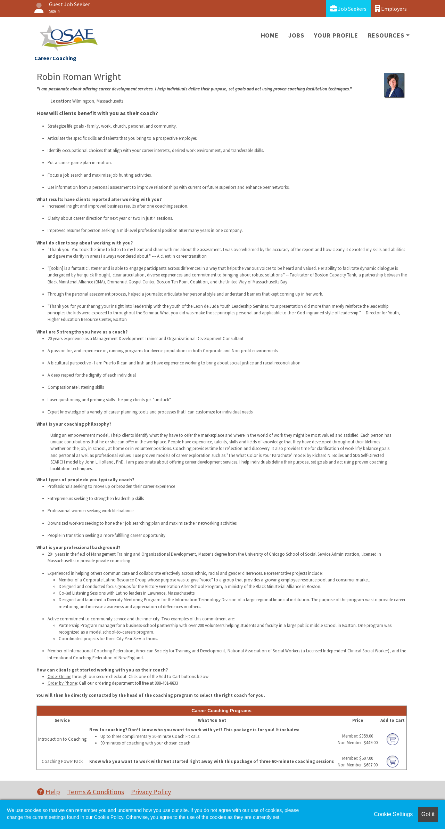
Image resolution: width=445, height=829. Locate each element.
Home (270, 35)
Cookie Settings (393, 814)
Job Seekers (348, 8)
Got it (428, 814)
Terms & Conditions (95, 791)
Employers (391, 8)
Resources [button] (386, 35)
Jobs (296, 35)
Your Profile (336, 35)
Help (48, 791)
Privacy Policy (151, 791)
